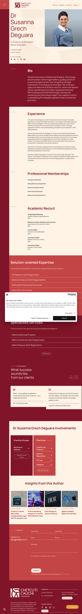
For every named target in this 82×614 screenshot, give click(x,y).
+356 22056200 (48, 596)
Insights (75, 5)
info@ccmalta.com (46, 592)
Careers (45, 611)
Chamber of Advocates (34, 180)
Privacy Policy (66, 574)
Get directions (67, 598)
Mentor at (31, 187)
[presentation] (43, 563)
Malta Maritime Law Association (37, 183)
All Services (46, 353)
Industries (69, 5)
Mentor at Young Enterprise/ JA (37, 195)
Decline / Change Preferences (40, 318)
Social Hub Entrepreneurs (35, 191)
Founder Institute (39, 187)
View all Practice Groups (21, 456)
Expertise (62, 5)
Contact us (72, 607)
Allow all (64, 318)
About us (55, 5)
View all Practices (43, 470)
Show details (69, 313)
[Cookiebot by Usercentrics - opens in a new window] (69, 294)
